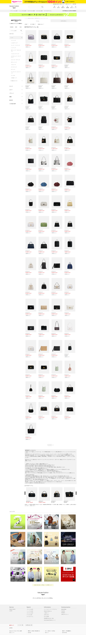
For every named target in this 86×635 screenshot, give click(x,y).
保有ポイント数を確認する (66, 627)
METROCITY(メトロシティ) (40, 18)
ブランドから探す (30, 605)
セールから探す (29, 610)
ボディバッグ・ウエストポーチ (16, 51)
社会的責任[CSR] (23, 631)
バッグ (11, 37)
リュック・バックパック (15, 45)
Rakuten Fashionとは (48, 607)
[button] (31, 491)
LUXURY (10, 607)
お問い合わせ (46, 610)
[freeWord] (16, 30)
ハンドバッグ (13, 47)
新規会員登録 (63, 605)
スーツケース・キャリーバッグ (16, 72)
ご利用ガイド (46, 609)
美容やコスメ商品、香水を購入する (34, 627)
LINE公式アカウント (65, 610)
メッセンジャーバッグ (15, 53)
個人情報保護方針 (16, 631)
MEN (16, 27)
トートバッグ (13, 40)
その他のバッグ (14, 77)
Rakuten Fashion (31, 18)
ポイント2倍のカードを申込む (50, 627)
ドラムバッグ (13, 64)
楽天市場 (74, 4)
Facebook (63, 607)
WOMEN (11, 27)
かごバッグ (13, 69)
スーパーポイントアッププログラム (50, 605)
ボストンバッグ (14, 62)
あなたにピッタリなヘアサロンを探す (15, 627)
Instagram (63, 608)
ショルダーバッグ (14, 42)
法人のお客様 (46, 612)
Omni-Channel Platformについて (50, 616)
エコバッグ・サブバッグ (15, 59)
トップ (26, 18)
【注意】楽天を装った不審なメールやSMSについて (43, 581)
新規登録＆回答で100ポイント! (58, 4)
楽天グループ (68, 4)
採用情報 (28, 631)
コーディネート (63, 20)
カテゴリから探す (30, 609)
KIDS (21, 27)
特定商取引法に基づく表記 (49, 614)
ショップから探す (30, 607)
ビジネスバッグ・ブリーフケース (16, 57)
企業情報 (10, 631)
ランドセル (13, 75)
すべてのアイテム (30, 612)
